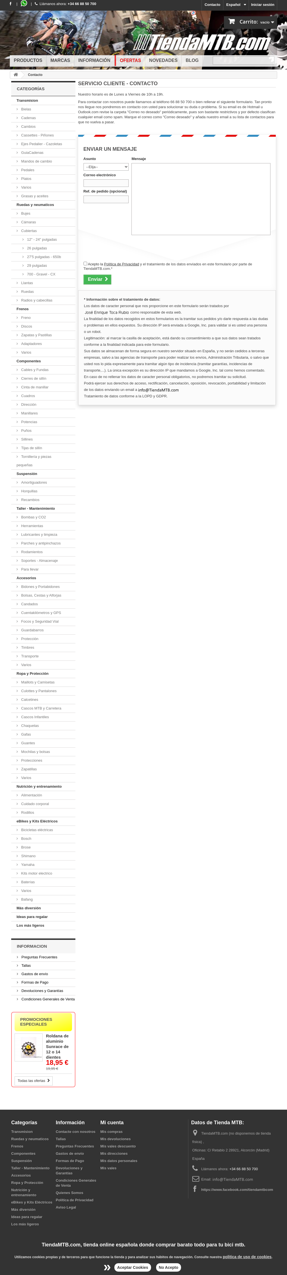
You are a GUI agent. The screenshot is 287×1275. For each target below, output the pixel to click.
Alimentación (31, 795)
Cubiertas (28, 231)
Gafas (25, 734)
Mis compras (111, 1132)
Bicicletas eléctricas (36, 830)
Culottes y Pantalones (38, 691)
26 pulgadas (36, 248)
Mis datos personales (118, 1161)
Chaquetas (29, 726)
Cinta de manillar (34, 387)
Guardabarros (32, 630)
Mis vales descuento (118, 1146)
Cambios (28, 126)
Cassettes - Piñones (37, 135)
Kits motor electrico (36, 873)
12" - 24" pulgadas (41, 239)
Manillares (29, 413)
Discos (26, 326)
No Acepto (168, 1267)
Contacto (212, 5)
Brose (25, 847)
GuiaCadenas (31, 152)
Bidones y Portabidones (40, 587)
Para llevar (29, 569)
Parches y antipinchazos (40, 543)
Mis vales (108, 1168)
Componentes (29, 361)
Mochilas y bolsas (35, 752)
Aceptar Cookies (132, 1267)
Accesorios (26, 578)
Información (94, 60)
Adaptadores (31, 344)
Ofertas (130, 60)
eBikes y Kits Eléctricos (37, 821)
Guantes (27, 743)
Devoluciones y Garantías (41, 991)
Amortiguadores (33, 482)
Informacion (32, 946)
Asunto (90, 159)
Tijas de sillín (31, 448)
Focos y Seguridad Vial (39, 621)
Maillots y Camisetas (37, 682)
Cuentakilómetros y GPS (40, 613)
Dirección (28, 404)
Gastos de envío (34, 974)
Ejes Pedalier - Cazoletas (41, 144)
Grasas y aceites (34, 196)
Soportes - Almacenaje (39, 560)
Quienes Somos (69, 1193)
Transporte (29, 656)
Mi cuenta (112, 1122)
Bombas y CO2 (33, 517)
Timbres (27, 647)
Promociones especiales (36, 1021)
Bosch (25, 838)
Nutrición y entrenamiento (39, 786)
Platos (25, 179)
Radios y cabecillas (36, 300)
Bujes (25, 213)
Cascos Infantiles (34, 717)
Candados (29, 604)
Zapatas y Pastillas (36, 335)
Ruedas (27, 291)
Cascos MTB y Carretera (40, 708)
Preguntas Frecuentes (38, 957)
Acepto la (96, 264)
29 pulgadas (36, 265)
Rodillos (27, 812)
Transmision (27, 100)
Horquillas (28, 491)
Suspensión (27, 474)
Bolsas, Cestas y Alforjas (40, 595)
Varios (25, 187)
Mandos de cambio (36, 161)
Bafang (26, 899)
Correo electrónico (100, 175)
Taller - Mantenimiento (36, 508)
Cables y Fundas (34, 370)
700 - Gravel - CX (40, 274)
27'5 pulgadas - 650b (43, 257)
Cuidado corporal (34, 804)
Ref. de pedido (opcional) (105, 191)
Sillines (26, 439)
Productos (28, 60)
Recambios (30, 500)
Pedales (27, 170)
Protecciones (31, 760)
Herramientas (31, 526)
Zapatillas (28, 769)
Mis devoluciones (115, 1139)
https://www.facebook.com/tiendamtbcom (237, 1190)
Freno (25, 318)
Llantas (26, 283)
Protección (29, 639)
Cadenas (28, 118)
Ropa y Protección (32, 673)
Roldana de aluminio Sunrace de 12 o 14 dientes (57, 1046)
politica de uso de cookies (247, 1257)
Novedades (163, 60)
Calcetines (29, 699)
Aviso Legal (66, 1207)
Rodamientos (31, 552)
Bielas (25, 109)
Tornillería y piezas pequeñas (34, 461)
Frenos (23, 309)
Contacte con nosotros (76, 1132)
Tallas (25, 965)
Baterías (27, 882)
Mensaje (138, 159)
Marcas (60, 60)
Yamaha (27, 865)
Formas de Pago (34, 982)
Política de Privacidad (121, 264)
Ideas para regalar (32, 917)
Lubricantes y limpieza (38, 534)
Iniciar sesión (262, 5)
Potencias (28, 422)
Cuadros (27, 396)
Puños (25, 430)
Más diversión (29, 908)
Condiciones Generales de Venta (47, 999)
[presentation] (126, 248)
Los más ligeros (30, 925)
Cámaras (28, 222)
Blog (192, 60)
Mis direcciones (114, 1153)
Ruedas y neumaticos (35, 205)
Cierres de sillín (33, 378)
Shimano (28, 856)
